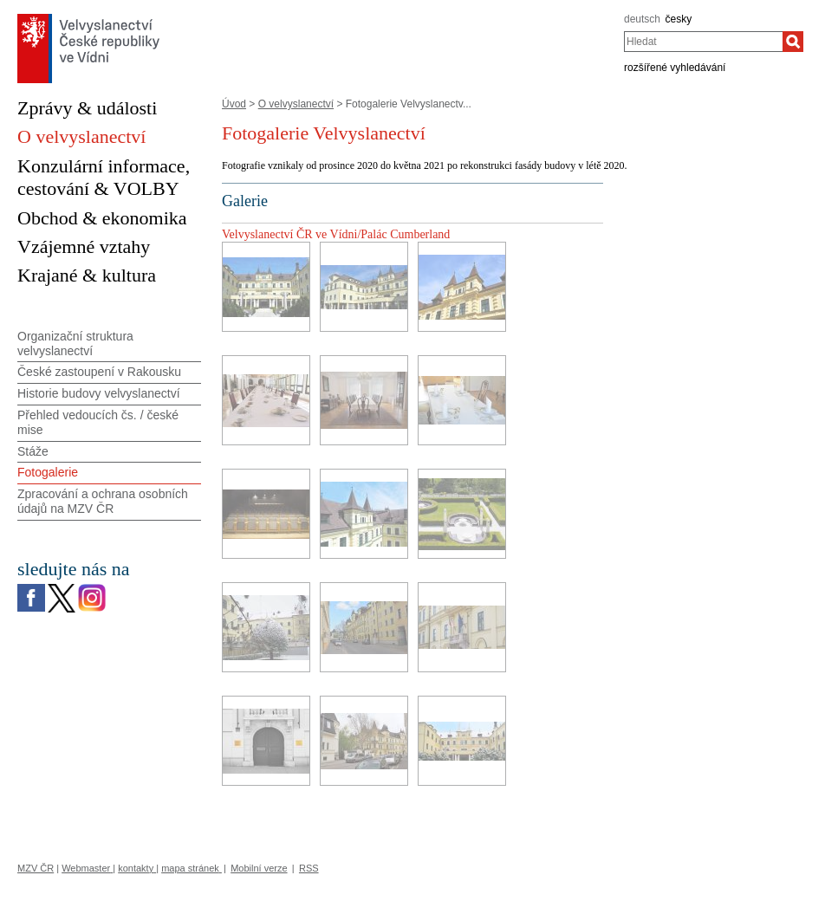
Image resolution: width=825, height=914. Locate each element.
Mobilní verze (259, 868)
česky (679, 19)
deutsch (642, 19)
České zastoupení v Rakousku (99, 372)
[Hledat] (793, 41)
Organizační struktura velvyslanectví (75, 343)
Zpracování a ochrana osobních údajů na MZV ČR (102, 501)
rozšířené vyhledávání (674, 67)
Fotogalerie (47, 472)
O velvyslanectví (296, 104)
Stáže (33, 451)
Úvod (234, 104)
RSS (309, 868)
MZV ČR (35, 868)
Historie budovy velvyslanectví (98, 393)
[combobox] (703, 41)
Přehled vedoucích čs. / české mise (98, 422)
